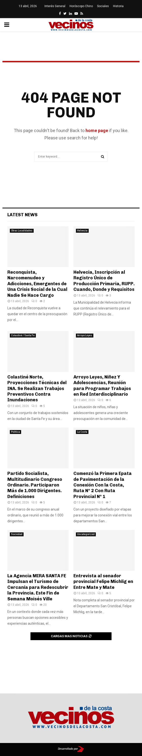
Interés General (54, 6)
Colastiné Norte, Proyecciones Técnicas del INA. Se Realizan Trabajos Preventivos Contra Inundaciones (37, 388)
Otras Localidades (21, 230)
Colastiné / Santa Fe (23, 335)
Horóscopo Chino (81, 6)
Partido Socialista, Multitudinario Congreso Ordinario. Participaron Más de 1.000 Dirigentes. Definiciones (34, 485)
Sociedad (16, 534)
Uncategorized (86, 534)
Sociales (103, 6)
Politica (15, 432)
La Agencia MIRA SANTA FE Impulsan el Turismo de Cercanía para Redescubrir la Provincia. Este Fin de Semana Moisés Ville (37, 587)
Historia (118, 6)
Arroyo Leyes (84, 335)
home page (96, 130)
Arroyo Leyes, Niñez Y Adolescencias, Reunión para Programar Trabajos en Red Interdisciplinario (102, 385)
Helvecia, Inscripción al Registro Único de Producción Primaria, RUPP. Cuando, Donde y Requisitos (104, 281)
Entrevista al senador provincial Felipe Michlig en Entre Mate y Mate (103, 581)
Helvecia (82, 230)
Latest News (22, 214)
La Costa (82, 432)
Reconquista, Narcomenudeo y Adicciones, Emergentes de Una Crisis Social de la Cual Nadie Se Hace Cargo (37, 284)
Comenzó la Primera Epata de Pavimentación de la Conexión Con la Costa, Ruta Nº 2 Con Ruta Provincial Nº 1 (102, 485)
